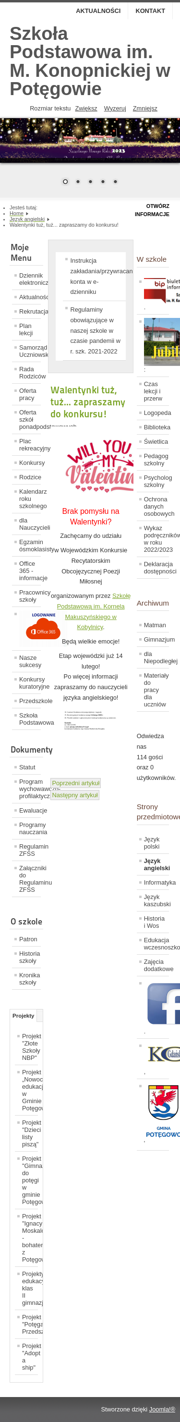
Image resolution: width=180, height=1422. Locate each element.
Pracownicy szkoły (30, 596)
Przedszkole (30, 701)
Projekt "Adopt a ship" (30, 1356)
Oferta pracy (27, 394)
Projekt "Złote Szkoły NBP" (30, 1047)
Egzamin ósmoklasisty (30, 545)
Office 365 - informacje (30, 571)
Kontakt (150, 10)
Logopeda (156, 412)
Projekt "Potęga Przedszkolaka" (30, 1324)
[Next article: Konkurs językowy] (74, 795)
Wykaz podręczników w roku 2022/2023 (156, 538)
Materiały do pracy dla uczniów (156, 690)
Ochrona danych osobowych (156, 506)
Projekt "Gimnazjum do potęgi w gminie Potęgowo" (30, 1180)
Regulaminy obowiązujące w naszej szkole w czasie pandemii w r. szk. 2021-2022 (95, 330)
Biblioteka (156, 427)
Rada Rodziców (30, 372)
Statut (27, 767)
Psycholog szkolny (156, 481)
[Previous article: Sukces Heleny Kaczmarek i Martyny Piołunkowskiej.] (75, 783)
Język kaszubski (156, 900)
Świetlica (156, 441)
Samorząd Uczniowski (30, 351)
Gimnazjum (156, 639)
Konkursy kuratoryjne (30, 683)
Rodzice (30, 477)
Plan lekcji (26, 329)
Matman (155, 625)
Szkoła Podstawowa (30, 719)
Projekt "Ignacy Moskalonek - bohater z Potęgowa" (30, 1238)
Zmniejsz (145, 108)
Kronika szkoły (29, 979)
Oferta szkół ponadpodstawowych (30, 419)
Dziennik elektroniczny (30, 279)
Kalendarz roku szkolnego (30, 499)
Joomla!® (162, 1409)
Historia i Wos (154, 922)
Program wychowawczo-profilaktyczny (30, 789)
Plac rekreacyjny (30, 445)
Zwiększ (86, 108)
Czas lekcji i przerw (153, 391)
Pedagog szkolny (156, 459)
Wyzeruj (115, 108)
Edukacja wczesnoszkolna (156, 943)
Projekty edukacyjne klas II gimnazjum (30, 1288)
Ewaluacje (30, 810)
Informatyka (156, 882)
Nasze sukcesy (30, 661)
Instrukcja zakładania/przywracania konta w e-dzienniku (98, 276)
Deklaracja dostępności (156, 567)
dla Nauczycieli (30, 524)
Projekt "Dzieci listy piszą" (30, 1133)
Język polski (152, 843)
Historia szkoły (29, 957)
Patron (28, 939)
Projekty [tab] (23, 1016)
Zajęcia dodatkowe (156, 965)
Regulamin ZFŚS (30, 850)
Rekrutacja (30, 311)
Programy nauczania (30, 828)
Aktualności (98, 10)
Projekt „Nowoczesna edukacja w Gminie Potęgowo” (30, 1090)
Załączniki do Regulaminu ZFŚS (30, 878)
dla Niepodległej (156, 657)
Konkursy (30, 462)
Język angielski (156, 864)
